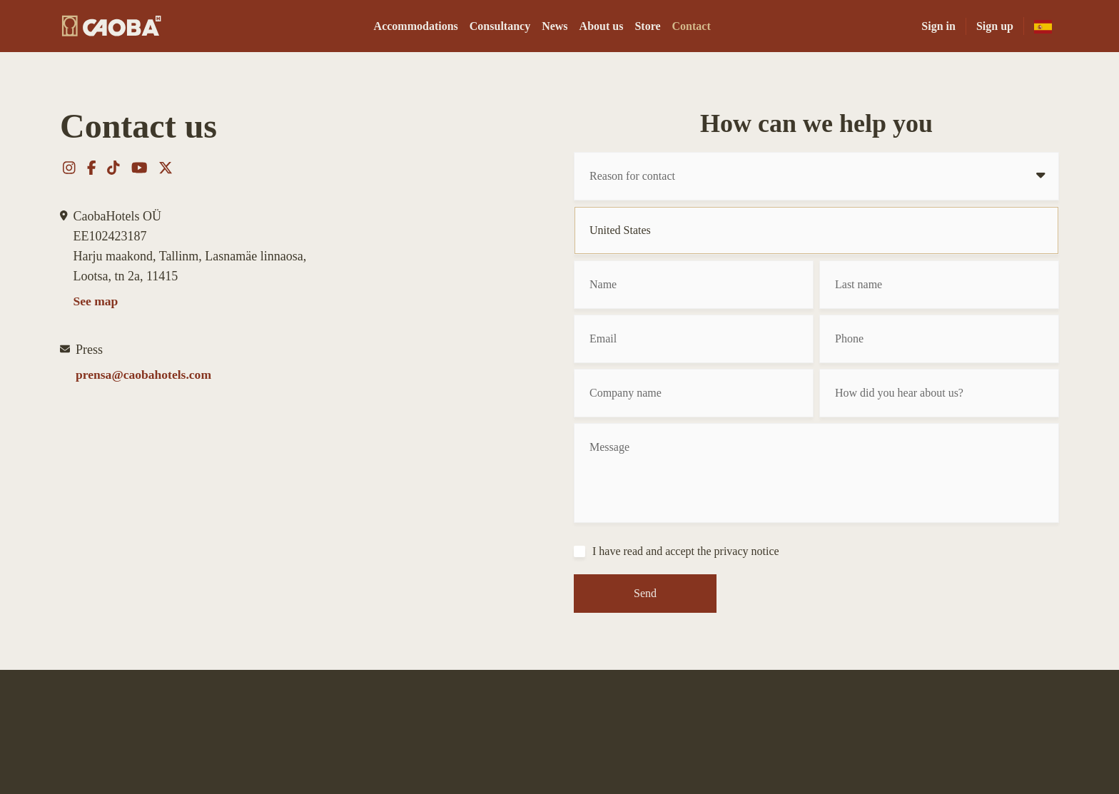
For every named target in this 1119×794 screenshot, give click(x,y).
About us (601, 26)
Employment (759, 732)
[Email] (693, 338)
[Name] (693, 284)
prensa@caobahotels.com (145, 376)
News (554, 26)
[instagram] (511, 755)
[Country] (816, 230)
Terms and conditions (926, 732)
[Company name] (693, 393)
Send (645, 593)
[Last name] (939, 284)
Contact (691, 26)
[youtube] (581, 755)
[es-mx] (1043, 26)
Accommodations (416, 26)
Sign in (938, 26)
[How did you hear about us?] (939, 393)
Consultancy (500, 26)
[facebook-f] (533, 755)
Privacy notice (833, 732)
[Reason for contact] (816, 176)
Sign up (994, 26)
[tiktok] (555, 755)
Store (647, 26)
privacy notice (746, 551)
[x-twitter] (607, 755)
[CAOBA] (111, 26)
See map (97, 302)
